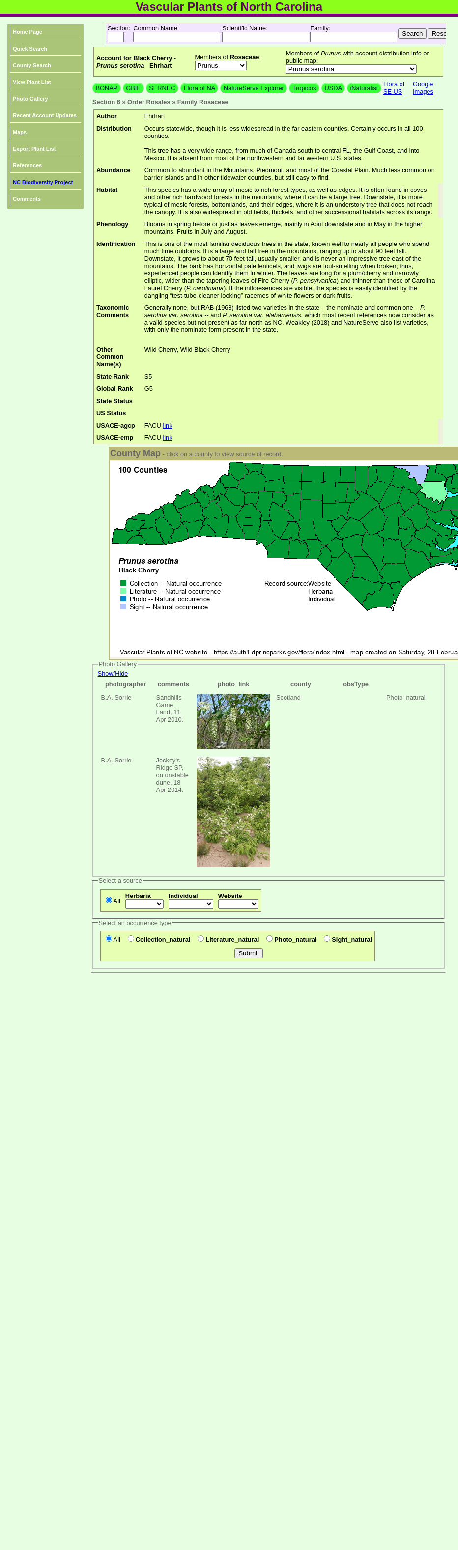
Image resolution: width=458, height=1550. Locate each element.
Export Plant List (34, 149)
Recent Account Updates (45, 115)
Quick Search (30, 49)
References (27, 165)
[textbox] (176, 37)
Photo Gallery (30, 99)
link (167, 425)
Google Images (423, 88)
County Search (32, 65)
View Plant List (32, 82)
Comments (27, 199)
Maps (20, 132)
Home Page (27, 32)
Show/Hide (113, 673)
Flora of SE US (393, 88)
